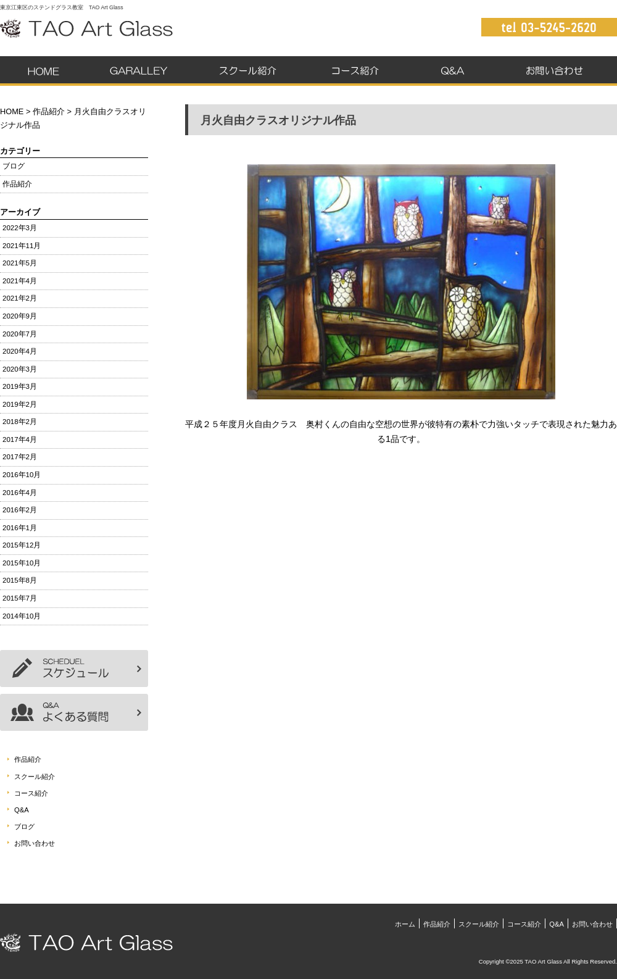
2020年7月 (19, 334)
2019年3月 (19, 386)
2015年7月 (19, 598)
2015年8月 (19, 580)
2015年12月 (21, 545)
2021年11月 (21, 245)
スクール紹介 (244, 71)
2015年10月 (21, 563)
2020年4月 (19, 351)
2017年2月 (19, 456)
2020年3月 (19, 369)
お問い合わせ (556, 71)
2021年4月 (19, 281)
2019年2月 (19, 404)
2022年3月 (19, 227)
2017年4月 (19, 439)
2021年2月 (19, 298)
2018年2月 (19, 421)
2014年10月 (21, 616)
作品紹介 (137, 71)
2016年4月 (19, 492)
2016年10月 (21, 474)
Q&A (452, 71)
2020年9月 (19, 316)
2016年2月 (19, 510)
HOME (11, 111)
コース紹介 (355, 71)
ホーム (44, 71)
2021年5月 (19, 263)
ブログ (13, 166)
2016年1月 (19, 527)
